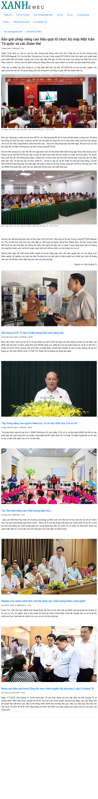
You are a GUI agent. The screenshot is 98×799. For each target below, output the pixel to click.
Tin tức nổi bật (22, 15)
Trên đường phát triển (43, 15)
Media (6, 22)
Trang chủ (7, 15)
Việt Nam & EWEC (34, 31)
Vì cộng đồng (83, 15)
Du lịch (60, 15)
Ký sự (70, 15)
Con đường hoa (40, 22)
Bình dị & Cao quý (21, 22)
